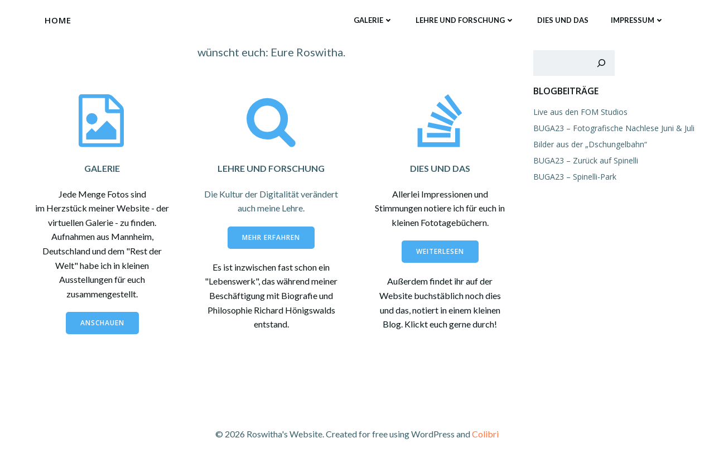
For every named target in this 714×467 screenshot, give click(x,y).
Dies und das (562, 20)
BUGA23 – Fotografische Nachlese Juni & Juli (613, 128)
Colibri (485, 434)
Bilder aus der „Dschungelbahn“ (590, 144)
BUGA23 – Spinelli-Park (574, 176)
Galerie (373, 20)
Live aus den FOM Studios (580, 112)
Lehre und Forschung (465, 20)
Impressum (637, 20)
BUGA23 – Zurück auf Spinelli (585, 160)
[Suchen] (601, 63)
